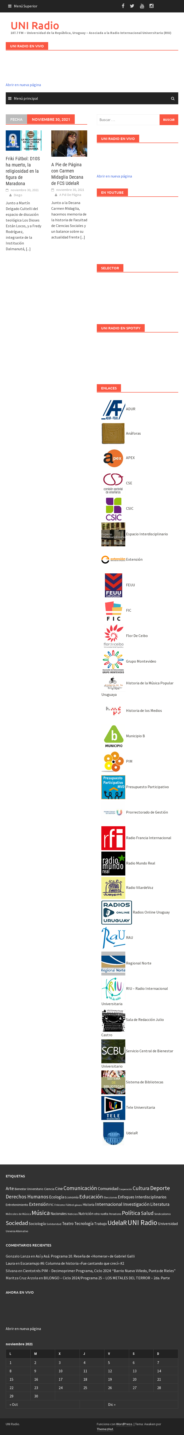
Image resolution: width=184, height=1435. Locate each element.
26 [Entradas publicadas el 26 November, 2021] (110, 1387)
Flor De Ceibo (124, 635)
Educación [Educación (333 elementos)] (91, 1196)
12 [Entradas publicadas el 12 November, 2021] (110, 1371)
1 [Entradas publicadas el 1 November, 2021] (11, 1362)
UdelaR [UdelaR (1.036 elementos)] (117, 1223)
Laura (10, 1263)
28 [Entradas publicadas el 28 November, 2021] (159, 1387)
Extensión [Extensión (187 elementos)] (39, 1204)
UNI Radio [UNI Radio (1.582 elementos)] (142, 1222)
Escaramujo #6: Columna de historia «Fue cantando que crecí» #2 (72, 1263)
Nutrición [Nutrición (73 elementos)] (85, 1213)
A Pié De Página (70, 195)
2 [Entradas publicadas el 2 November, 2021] (35, 1362)
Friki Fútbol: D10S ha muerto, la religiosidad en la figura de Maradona (23, 171)
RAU (117, 937)
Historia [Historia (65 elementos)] (88, 1204)
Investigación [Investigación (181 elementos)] (136, 1204)
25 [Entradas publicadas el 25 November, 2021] (85, 1387)
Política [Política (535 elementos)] (131, 1213)
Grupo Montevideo (128, 661)
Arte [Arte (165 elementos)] (10, 1188)
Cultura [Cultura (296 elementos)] (141, 1188)
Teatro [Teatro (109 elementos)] (68, 1223)
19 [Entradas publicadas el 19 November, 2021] (110, 1379)
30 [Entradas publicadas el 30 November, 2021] (36, 1396)
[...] (28, 248)
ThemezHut (105, 1429)
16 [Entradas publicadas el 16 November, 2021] (36, 1379)
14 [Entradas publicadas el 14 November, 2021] (159, 1371)
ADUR (118, 408)
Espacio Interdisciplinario (134, 534)
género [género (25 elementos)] (78, 1205)
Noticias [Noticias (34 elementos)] (73, 1214)
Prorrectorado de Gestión (134, 812)
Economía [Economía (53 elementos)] (72, 1197)
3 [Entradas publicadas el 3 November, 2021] (60, 1362)
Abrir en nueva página (23, 84)
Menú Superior (25, 6)
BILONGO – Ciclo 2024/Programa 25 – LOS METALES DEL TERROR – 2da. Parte (107, 1277)
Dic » (111, 1404)
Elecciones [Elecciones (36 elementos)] (110, 1197)
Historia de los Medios (131, 710)
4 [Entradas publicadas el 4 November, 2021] (84, 1362)
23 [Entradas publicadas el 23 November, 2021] (36, 1387)
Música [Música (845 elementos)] (41, 1213)
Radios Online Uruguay (135, 912)
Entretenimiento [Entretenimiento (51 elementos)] (17, 1204)
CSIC (117, 508)
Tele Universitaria (128, 1107)
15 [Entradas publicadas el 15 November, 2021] (11, 1379)
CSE (116, 483)
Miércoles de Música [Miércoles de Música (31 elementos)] (18, 1214)
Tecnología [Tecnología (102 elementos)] (83, 1223)
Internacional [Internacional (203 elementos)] (108, 1204)
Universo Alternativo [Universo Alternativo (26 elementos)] (17, 1231)
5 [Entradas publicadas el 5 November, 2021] (109, 1362)
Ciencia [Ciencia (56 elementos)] (49, 1189)
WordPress (124, 1424)
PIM (116, 761)
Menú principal (26, 98)
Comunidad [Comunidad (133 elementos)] (108, 1188)
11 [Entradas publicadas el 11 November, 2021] (85, 1371)
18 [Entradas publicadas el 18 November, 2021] (85, 1379)
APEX (118, 457)
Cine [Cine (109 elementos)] (59, 1188)
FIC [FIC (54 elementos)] (51, 1204)
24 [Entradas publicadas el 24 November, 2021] (61, 1387)
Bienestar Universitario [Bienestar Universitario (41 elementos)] (29, 1189)
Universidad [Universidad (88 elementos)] (168, 1223)
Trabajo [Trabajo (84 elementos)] (100, 1223)
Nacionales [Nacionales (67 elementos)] (59, 1213)
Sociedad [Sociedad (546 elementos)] (17, 1223)
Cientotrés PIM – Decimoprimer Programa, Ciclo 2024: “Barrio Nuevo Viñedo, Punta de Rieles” (99, 1270)
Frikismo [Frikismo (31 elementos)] (59, 1205)
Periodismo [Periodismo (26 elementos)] (115, 1214)
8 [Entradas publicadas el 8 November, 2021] (11, 1371)
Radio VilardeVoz (127, 887)
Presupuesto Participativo (135, 786)
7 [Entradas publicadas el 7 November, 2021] (158, 1362)
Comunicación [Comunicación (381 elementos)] (80, 1188)
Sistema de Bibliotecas (132, 1082)
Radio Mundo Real (128, 863)
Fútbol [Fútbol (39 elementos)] (70, 1205)
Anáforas (121, 433)
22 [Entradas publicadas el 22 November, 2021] (11, 1387)
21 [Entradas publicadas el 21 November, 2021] (159, 1379)
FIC (116, 610)
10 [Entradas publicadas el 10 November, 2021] (61, 1371)
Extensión (122, 559)
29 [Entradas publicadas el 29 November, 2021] (11, 1396)
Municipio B (123, 735)
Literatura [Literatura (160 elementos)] (159, 1204)
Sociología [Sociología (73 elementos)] (37, 1223)
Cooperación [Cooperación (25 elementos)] (125, 1189)
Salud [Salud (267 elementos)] (147, 1213)
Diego (18, 195)
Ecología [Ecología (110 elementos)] (56, 1197)
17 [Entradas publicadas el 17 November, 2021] (61, 1379)
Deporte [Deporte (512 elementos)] (160, 1188)
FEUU (118, 584)
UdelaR (119, 1132)
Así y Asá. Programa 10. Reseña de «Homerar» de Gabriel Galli (85, 1256)
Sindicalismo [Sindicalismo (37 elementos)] (162, 1214)
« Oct (14, 1404)
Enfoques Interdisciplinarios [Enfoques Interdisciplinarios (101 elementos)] (142, 1197)
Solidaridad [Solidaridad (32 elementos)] (53, 1224)
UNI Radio (35, 25)
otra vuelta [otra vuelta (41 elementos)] (101, 1214)
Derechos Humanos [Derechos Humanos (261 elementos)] (27, 1196)
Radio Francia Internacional (136, 837)
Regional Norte (126, 963)
